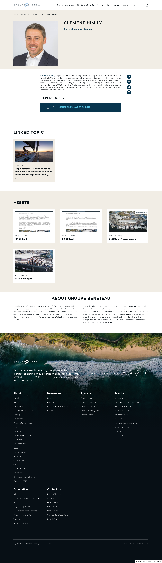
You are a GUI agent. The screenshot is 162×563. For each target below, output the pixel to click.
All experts (37, 14)
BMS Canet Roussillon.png (122, 239)
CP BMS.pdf (21, 239)
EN (147, 5)
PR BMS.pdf (68, 239)
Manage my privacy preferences (148, 562)
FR (143, 5)
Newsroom (25, 14)
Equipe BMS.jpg (23, 278)
